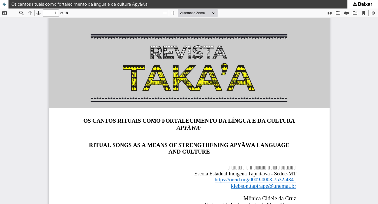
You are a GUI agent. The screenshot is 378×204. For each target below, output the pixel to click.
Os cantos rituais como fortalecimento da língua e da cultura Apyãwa (79, 4)
